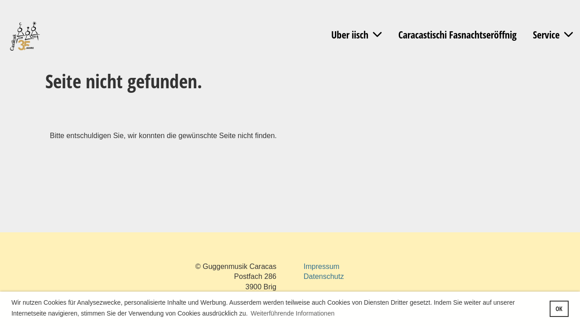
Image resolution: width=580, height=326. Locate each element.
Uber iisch (356, 34)
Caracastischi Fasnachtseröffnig (457, 34)
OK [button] (559, 308)
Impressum (321, 266)
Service (553, 34)
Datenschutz (324, 276)
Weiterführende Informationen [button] (292, 313)
